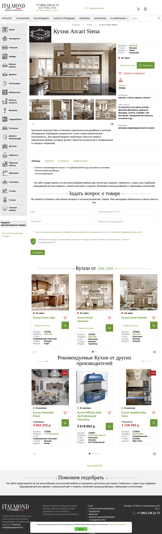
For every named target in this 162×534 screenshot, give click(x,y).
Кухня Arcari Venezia (134, 314)
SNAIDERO (137, 427)
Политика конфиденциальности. (12, 519)
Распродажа (41, 18)
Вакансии (93, 507)
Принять (81, 529)
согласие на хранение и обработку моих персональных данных (71, 233)
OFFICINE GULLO (97, 428)
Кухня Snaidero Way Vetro (133, 407)
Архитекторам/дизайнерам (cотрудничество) (102, 511)
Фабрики (84, 18)
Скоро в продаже (64, 18)
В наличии (22, 18)
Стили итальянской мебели (102, 501)
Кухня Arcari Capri (44, 314)
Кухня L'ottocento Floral (43, 407)
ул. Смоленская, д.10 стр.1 (47, 10)
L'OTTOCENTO (51, 427)
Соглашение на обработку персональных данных (101, 520)
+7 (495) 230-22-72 (47, 5)
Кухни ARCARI (94, 458)
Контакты (100, 18)
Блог (91, 498)
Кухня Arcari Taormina (85, 316)
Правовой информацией (117, 524)
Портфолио (94, 504)
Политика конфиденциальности (104, 515)
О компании (119, 18)
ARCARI (133, 45)
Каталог (7, 18)
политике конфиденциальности (126, 233)
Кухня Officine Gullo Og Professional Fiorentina (89, 409)
